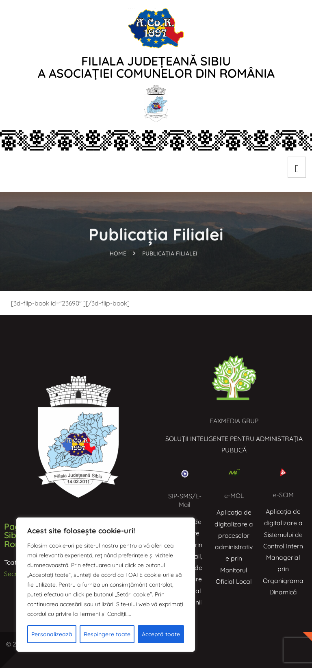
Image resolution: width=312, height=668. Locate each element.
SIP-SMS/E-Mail (185, 500)
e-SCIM (283, 495)
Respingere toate (107, 634)
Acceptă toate (161, 634)
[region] (105, 584)
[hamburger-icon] (297, 167)
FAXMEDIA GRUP (234, 421)
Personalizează (51, 634)
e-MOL (234, 495)
